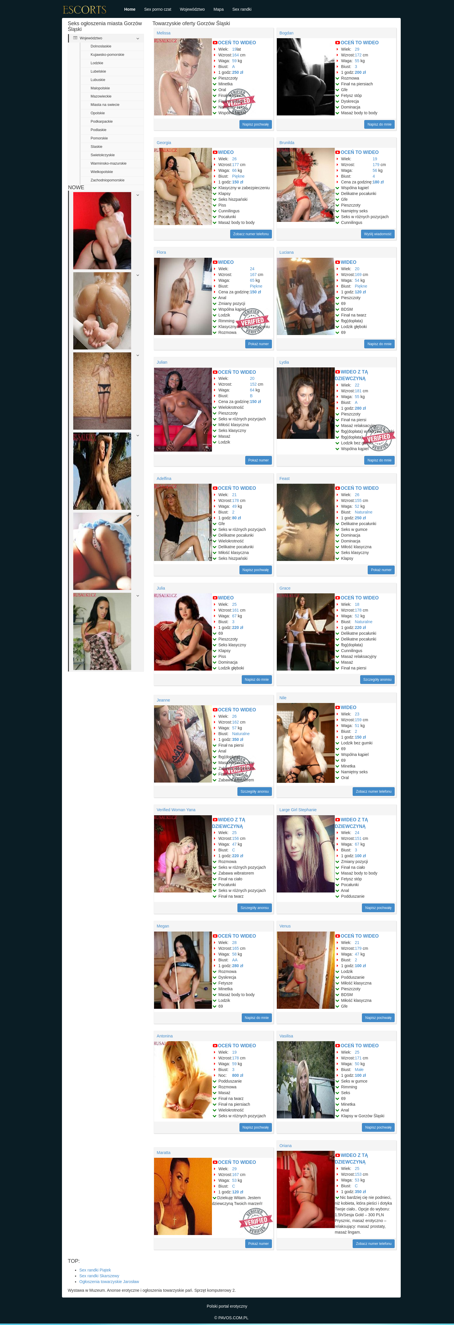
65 (252, 280)
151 (358, 838)
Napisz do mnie (379, 124)
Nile (282, 697)
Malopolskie (100, 88)
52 (357, 506)
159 (358, 719)
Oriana (285, 1145)
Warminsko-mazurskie (109, 163)
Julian (162, 362)
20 (357, 268)
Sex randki (241, 9)
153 (358, 1174)
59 (234, 60)
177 (235, 164)
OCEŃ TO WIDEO (237, 42)
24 (252, 268)
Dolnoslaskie (101, 46)
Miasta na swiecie (105, 105)
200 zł (360, 72)
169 (358, 274)
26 (234, 159)
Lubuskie (98, 80)
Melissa (163, 33)
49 (234, 506)
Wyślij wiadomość (378, 234)
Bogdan (286, 33)
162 (235, 722)
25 (234, 604)
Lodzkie (97, 63)
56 (375, 170)
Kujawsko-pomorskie (107, 55)
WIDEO (226, 152)
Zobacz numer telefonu (251, 234)
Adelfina (164, 478)
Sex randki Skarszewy (99, 1276)
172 (358, 55)
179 (376, 164)
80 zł (236, 518)
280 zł (360, 408)
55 (357, 60)
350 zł (237, 739)
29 (357, 49)
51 (357, 725)
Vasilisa (286, 1036)
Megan (163, 926)
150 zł (237, 182)
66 (234, 170)
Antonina (165, 1036)
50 (357, 1063)
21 (234, 494)
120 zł (360, 292)
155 (358, 500)
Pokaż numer (258, 344)
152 (253, 384)
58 (234, 954)
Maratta (163, 1152)
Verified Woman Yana (176, 809)
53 (234, 1180)
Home (130, 9)
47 (234, 844)
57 (234, 728)
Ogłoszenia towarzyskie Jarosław (109, 1281)
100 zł (360, 855)
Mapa (218, 9)
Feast (284, 478)
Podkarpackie (102, 121)
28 (234, 942)
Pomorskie (99, 138)
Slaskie (96, 147)
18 (357, 604)
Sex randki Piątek (95, 1270)
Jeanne (163, 700)
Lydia (284, 362)
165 (235, 948)
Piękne (238, 176)
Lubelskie (98, 71)
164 (235, 55)
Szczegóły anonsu (377, 680)
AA (235, 960)
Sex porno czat (157, 9)
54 (357, 280)
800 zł (237, 1075)
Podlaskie (99, 130)
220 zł (237, 627)
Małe (359, 1069)
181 (358, 391)
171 (358, 1058)
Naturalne (364, 512)
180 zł (378, 182)
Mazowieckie (101, 96)
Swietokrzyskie (103, 155)
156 (235, 838)
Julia (161, 588)
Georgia (164, 142)
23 (357, 714)
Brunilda (286, 142)
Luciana (286, 252)
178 (235, 500)
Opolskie (98, 113)
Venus (285, 926)
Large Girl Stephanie (297, 809)
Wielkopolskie (102, 172)
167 (253, 274)
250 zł (237, 72)
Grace (284, 588)
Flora (161, 252)
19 (234, 49)
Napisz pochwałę (256, 124)
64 (252, 390)
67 (234, 616)
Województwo (192, 9)
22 (357, 385)
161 (235, 610)
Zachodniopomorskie (108, 180)
